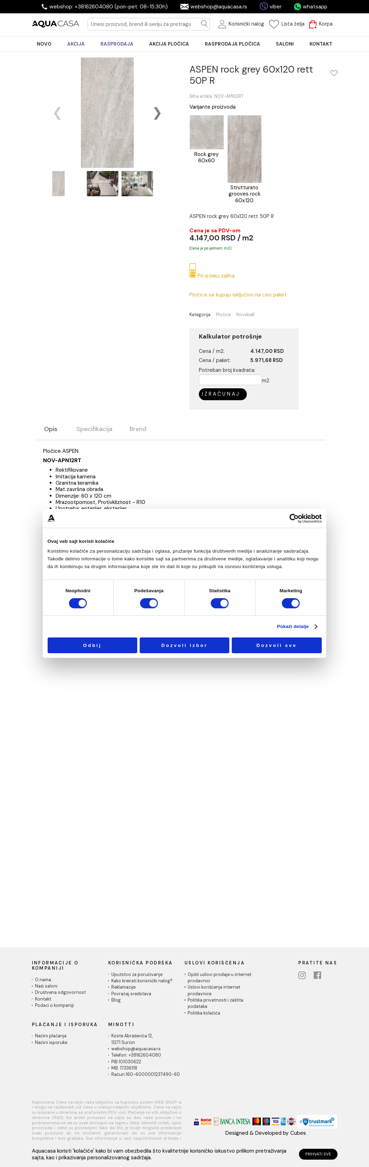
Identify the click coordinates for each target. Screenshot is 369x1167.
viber (275, 7)
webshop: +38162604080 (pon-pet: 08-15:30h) (108, 7)
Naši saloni (46, 986)
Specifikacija (94, 429)
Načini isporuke (51, 1042)
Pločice (223, 315)
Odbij (92, 645)
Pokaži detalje (293, 626)
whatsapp (315, 7)
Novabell (245, 315)
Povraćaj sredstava (131, 994)
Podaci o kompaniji (54, 1005)
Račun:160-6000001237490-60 (145, 1074)
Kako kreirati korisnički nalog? (142, 981)
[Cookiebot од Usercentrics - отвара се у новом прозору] (294, 518)
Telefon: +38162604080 (136, 1055)
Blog (116, 1000)
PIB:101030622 (126, 1062)
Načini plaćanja (51, 1036)
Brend (138, 429)
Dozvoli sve (277, 645)
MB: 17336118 (124, 1068)
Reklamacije (123, 987)
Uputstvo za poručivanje (136, 974)
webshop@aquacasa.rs (218, 7)
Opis (50, 429)
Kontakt (43, 999)
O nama (43, 980)
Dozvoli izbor (184, 645)
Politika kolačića (204, 1013)
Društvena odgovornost (60, 992)
